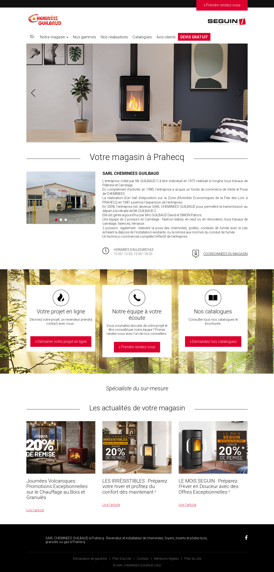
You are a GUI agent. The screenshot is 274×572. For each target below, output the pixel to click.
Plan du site (192, 558)
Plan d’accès (121, 558)
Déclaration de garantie (90, 558)
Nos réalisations (114, 37)
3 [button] (65, 220)
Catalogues (142, 37)
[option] (137, 93)
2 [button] (61, 220)
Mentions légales (166, 558)
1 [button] (56, 220)
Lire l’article (35, 510)
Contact (143, 558)
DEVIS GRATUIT (194, 37)
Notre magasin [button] (54, 37)
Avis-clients (166, 37)
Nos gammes (84, 37)
